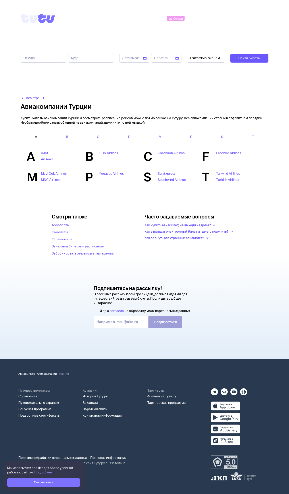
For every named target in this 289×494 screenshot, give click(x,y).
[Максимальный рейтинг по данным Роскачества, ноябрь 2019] (224, 462)
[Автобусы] (157, 18)
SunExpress (166, 173)
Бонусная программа (35, 409)
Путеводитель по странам (38, 402)
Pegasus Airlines (111, 173)
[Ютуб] (233, 390)
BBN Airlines (108, 153)
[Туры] (216, 18)
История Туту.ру (95, 396)
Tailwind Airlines (228, 173)
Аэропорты (60, 225)
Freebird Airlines (228, 153)
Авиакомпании (47, 373)
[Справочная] (259, 18)
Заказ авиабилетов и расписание (78, 246)
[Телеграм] (214, 390)
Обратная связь (95, 409)
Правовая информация (108, 458)
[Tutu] (38, 18)
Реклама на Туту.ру (161, 396)
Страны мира (62, 239)
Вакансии (90, 402)
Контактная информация (102, 415)
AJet (44, 153)
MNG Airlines (50, 180)
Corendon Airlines (171, 153)
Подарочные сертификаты (39, 415)
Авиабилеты (26, 373)
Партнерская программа (166, 402)
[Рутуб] (243, 390)
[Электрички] (196, 18)
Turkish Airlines (227, 180)
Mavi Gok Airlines (54, 173)
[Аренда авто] (236, 18)
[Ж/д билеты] (133, 18)
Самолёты (60, 232)
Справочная (27, 396)
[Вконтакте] (224, 390)
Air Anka (47, 159)
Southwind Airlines (172, 180)
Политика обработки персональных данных (52, 458)
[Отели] (176, 18)
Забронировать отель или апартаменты (83, 253)
